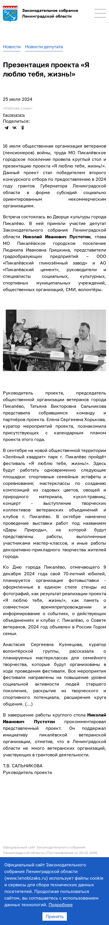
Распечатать (14, 115)
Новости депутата (44, 46)
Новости (12, 46)
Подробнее (61, 904)
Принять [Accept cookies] (55, 916)
